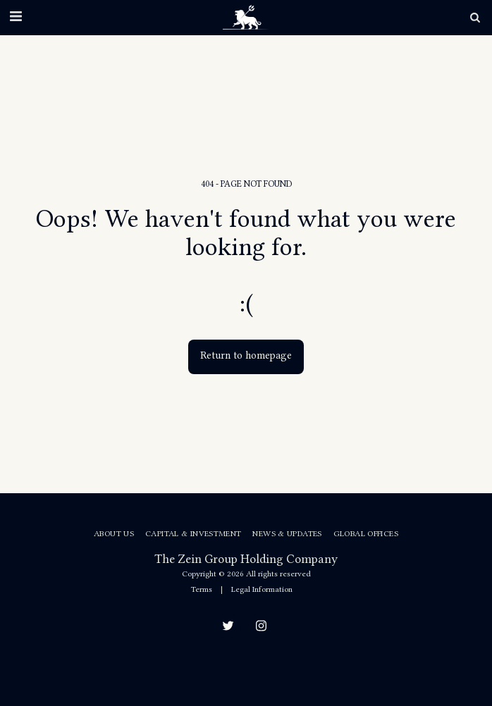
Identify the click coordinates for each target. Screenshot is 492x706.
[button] (15, 17)
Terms (201, 589)
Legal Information (262, 589)
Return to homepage (246, 355)
